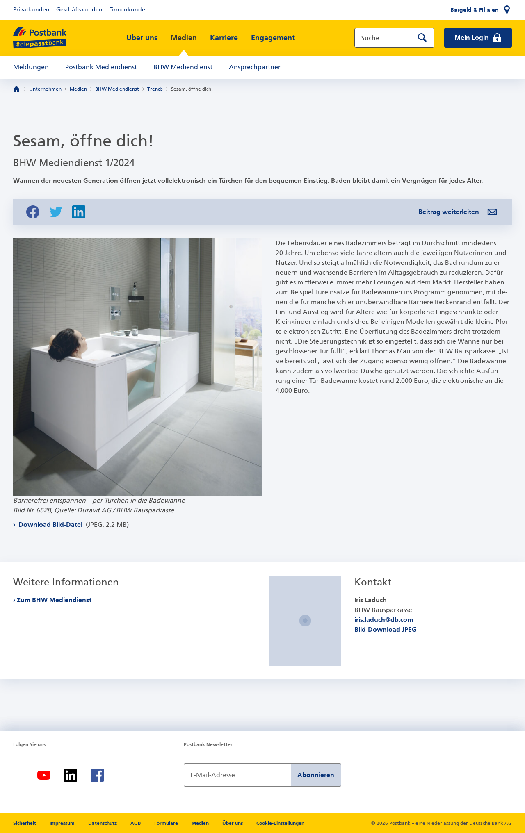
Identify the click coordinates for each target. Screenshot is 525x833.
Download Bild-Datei (73, 524)
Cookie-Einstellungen (280, 823)
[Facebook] (97, 775)
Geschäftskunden (79, 9)
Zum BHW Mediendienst (54, 600)
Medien (184, 37)
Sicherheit (25, 823)
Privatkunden (31, 9)
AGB (136, 823)
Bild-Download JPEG (385, 629)
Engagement (273, 37)
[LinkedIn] (70, 775)
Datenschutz (103, 823)
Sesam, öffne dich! (192, 89)
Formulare (166, 823)
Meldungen (31, 67)
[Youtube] (43, 775)
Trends (155, 89)
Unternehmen (45, 89)
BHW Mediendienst (182, 67)
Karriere (224, 37)
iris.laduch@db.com (383, 620)
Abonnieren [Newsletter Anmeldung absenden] (315, 775)
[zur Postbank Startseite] (39, 38)
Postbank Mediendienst (101, 67)
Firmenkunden (129, 9)
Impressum (63, 823)
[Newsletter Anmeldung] (237, 775)
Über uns (142, 37)
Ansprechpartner (255, 67)
